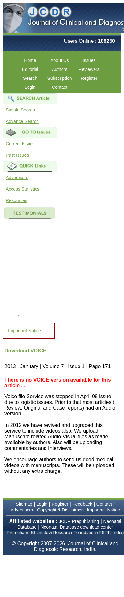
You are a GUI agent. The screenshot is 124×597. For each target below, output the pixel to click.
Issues (89, 60)
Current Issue (19, 143)
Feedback (82, 504)
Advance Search (22, 121)
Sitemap (24, 504)
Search (30, 78)
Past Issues (17, 155)
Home (30, 60)
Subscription (59, 78)
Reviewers (89, 69)
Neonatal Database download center (76, 527)
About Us (59, 60)
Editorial (30, 69)
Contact (59, 87)
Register (89, 78)
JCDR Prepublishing (79, 521)
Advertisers (17, 177)
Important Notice (24, 330)
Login (30, 87)
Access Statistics (22, 189)
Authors (59, 69)
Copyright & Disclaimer (60, 509)
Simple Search (20, 109)
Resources (16, 200)
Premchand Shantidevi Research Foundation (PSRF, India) (65, 532)
